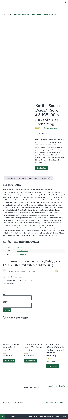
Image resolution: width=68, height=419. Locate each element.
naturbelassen (21, 254)
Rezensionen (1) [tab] (45, 178)
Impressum (49, 402)
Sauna (9, 14)
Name (5, 294)
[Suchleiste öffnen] (66, 2)
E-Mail (5, 302)
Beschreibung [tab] (10, 178)
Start (4, 14)
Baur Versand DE (22, 251)
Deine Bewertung (9, 280)
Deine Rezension (9, 283)
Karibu (19, 247)
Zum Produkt (41, 168)
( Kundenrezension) (51, 128)
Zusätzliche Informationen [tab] (27, 178)
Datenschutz (60, 402)
